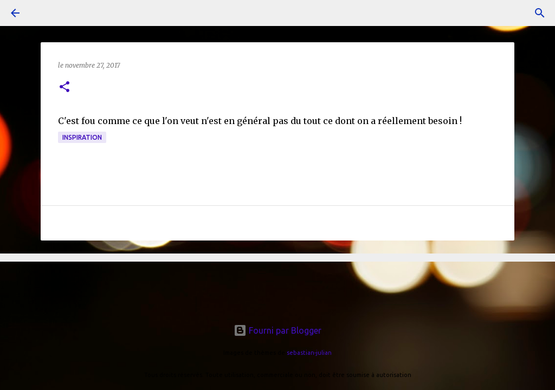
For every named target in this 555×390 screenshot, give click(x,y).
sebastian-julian (309, 352)
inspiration (82, 137)
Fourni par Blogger (277, 330)
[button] (64, 87)
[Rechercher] (539, 13)
